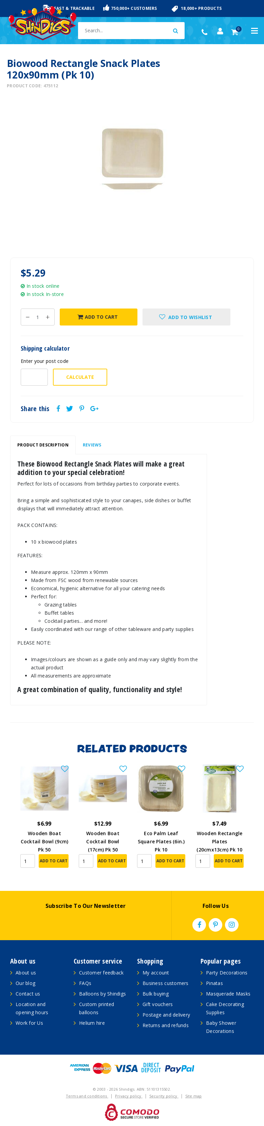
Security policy (163, 1095)
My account (156, 972)
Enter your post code (45, 361)
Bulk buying (156, 993)
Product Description (43, 445)
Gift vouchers (158, 1004)
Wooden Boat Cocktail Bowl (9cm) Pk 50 (45, 841)
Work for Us (29, 1023)
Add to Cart (97, 317)
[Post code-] (34, 377)
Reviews (92, 445)
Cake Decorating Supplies (225, 1008)
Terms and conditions (87, 1095)
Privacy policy (129, 1095)
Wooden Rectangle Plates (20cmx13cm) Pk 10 (219, 841)
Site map (193, 1095)
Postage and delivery (166, 1014)
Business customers (166, 983)
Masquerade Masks (228, 993)
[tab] (43, 445)
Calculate (80, 377)
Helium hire (92, 1023)
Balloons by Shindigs (102, 993)
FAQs (85, 983)
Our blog (25, 983)
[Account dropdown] (220, 31)
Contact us (28, 993)
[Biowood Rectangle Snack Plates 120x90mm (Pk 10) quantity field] (38, 317)
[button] (186, 317)
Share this (35, 409)
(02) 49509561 (206, 32)
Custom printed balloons (96, 1008)
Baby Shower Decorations (221, 1027)
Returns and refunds (166, 1025)
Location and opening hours (32, 1008)
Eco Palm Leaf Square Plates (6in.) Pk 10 (161, 841)
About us (26, 972)
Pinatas (214, 983)
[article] (44, 820)
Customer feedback (101, 972)
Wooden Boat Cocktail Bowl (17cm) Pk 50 (102, 841)
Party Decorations (226, 972)
